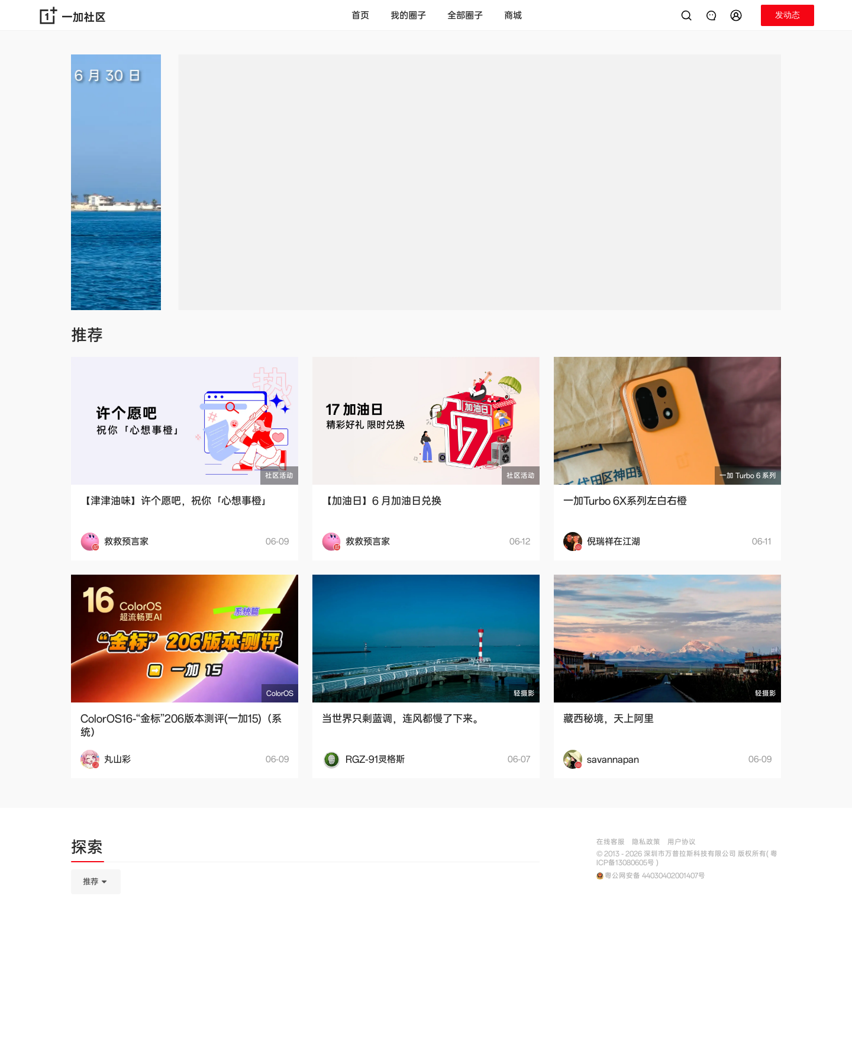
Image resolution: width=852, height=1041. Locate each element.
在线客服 (610, 841)
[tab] (87, 849)
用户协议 (681, 841)
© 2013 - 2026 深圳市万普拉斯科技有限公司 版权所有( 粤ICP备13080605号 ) (686, 858)
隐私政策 (646, 841)
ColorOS (279, 693)
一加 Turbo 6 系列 (747, 475)
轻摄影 (524, 693)
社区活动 (279, 475)
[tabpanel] (305, 941)
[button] (737, 15)
